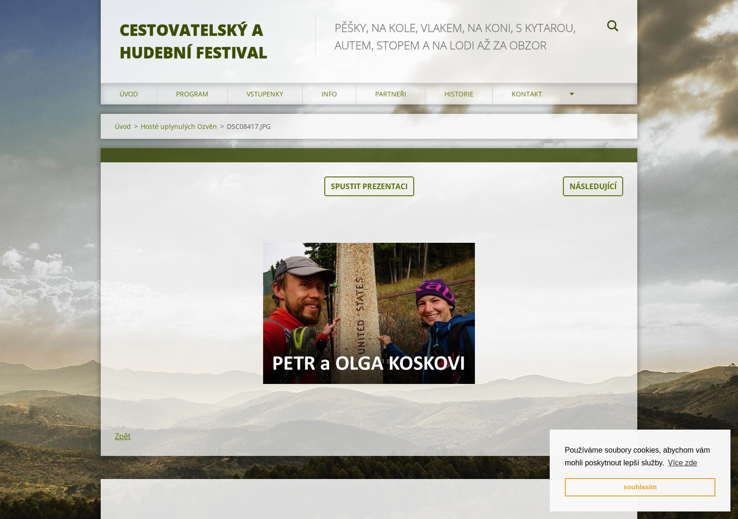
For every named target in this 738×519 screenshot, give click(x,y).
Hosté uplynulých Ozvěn (179, 126)
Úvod (129, 93)
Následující (593, 186)
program (192, 93)
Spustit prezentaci (369, 186)
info (329, 93)
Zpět (123, 436)
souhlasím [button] (640, 487)
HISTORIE (458, 93)
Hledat (612, 27)
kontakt (527, 93)
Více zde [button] (682, 463)
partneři (390, 93)
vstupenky (265, 93)
